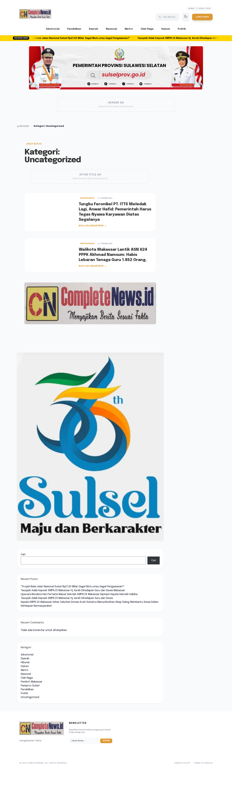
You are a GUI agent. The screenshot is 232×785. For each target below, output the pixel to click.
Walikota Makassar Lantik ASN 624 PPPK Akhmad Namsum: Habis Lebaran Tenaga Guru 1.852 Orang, (113, 255)
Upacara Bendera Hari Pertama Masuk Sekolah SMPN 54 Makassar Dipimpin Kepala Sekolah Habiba (79, 594)
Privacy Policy (182, 763)
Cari (23, 554)
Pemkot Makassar (31, 681)
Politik (182, 29)
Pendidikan (74, 29)
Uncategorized (87, 198)
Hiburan (25, 662)
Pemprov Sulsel (30, 685)
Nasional (111, 29)
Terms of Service (203, 763)
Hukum (165, 29)
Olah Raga (147, 29)
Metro (129, 29)
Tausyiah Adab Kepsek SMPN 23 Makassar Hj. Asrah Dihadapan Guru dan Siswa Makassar (73, 590)
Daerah (93, 29)
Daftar (106, 740)
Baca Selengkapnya (92, 226)
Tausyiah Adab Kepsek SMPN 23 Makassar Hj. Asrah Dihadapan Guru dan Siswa (67, 598)
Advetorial (52, 29)
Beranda (23, 126)
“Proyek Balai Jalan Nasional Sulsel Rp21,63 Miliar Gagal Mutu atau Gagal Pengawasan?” (79, 38)
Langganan (202, 17)
